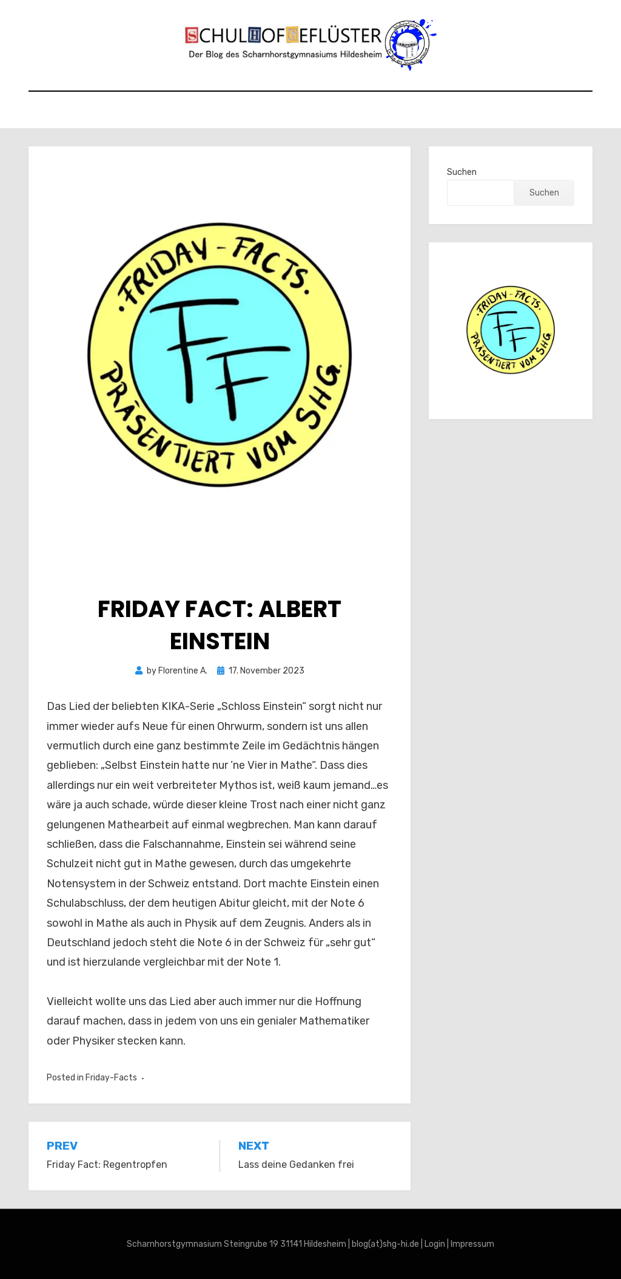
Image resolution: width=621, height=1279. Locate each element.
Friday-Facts (111, 1078)
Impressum (472, 1244)
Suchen (462, 172)
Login (435, 1244)
